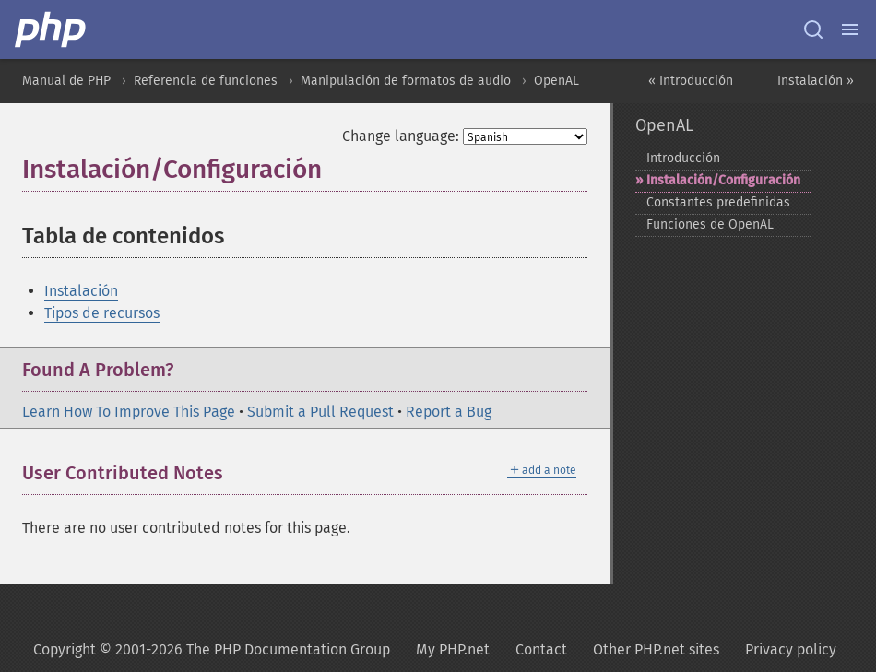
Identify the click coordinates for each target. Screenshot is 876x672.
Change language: (400, 136)
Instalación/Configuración (723, 180)
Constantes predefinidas (718, 202)
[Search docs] (813, 29)
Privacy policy (790, 649)
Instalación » (815, 80)
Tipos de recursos (102, 313)
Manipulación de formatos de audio (406, 80)
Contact (541, 649)
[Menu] (850, 29)
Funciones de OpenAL (710, 224)
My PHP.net (453, 649)
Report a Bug (448, 411)
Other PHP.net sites (656, 649)
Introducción (683, 158)
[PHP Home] (52, 29)
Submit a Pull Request (320, 411)
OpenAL (556, 80)
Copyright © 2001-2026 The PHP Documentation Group (211, 649)
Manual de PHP (66, 80)
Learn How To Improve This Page (128, 411)
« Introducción (690, 80)
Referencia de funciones (206, 80)
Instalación (81, 291)
